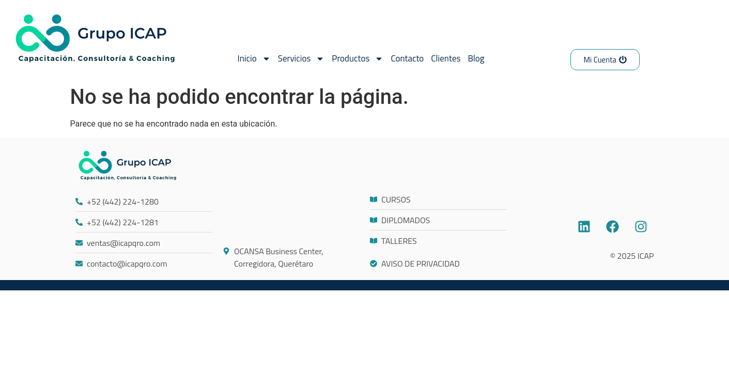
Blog (476, 58)
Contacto (407, 58)
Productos (357, 58)
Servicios (301, 58)
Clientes (445, 58)
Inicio (254, 58)
